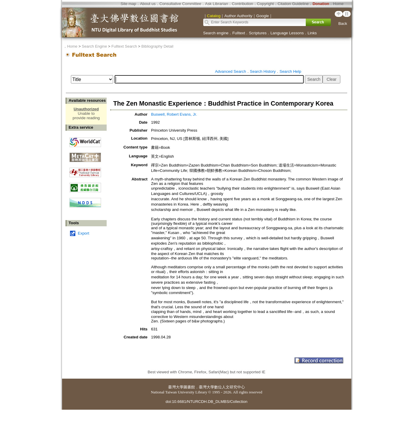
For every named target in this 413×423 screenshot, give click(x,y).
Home (338, 3)
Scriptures (257, 33)
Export (83, 233)
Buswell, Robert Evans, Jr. (174, 114)
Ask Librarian (216, 3)
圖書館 (189, 387)
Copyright (265, 3)
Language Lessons (287, 33)
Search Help (290, 71)
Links (312, 33)
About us (148, 3)
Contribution (242, 3)
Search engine (216, 33)
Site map (128, 3)
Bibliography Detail (157, 46)
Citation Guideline (293, 3)
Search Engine (94, 46)
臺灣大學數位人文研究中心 (222, 387)
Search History (263, 71)
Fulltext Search (124, 46)
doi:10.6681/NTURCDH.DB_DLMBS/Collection (206, 401)
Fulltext (238, 33)
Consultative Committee (180, 3)
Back (342, 23)
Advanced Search (230, 71)
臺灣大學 (175, 387)
